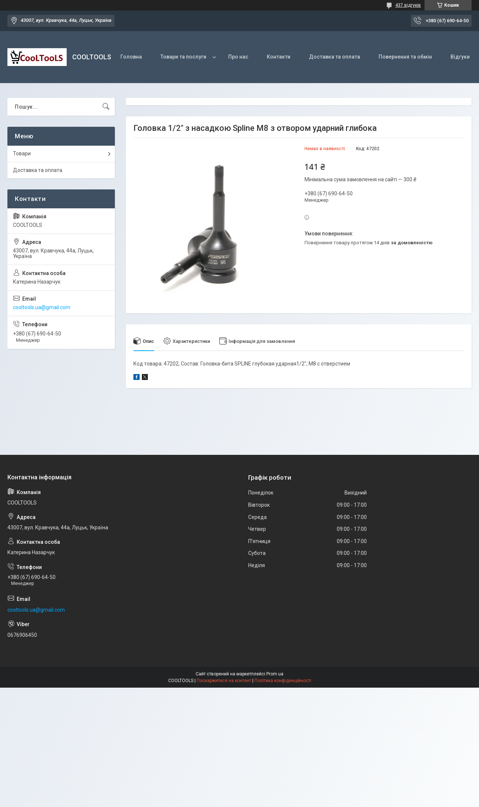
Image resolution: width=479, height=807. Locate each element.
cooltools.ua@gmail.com (41, 307)
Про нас (238, 57)
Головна (131, 57)
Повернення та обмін (405, 57)
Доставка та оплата (334, 57)
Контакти (278, 57)
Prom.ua (274, 674)
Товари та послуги (183, 57)
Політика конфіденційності (283, 680)
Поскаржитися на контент (224, 680)
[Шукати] (106, 107)
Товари (22, 153)
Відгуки (460, 57)
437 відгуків (408, 5)
